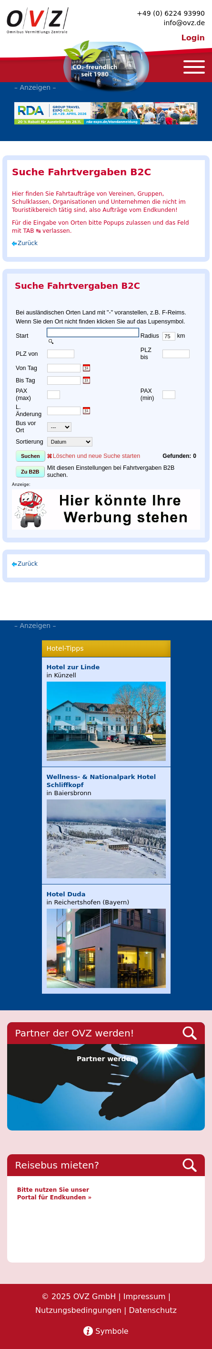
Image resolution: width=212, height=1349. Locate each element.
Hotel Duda (66, 894)
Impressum (144, 1296)
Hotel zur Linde (73, 667)
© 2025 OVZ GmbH (78, 1296)
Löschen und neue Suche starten (96, 456)
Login (193, 37)
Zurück (28, 243)
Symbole (111, 1331)
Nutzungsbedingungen (78, 1310)
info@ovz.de (184, 23)
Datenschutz (152, 1310)
